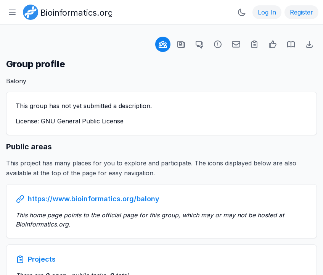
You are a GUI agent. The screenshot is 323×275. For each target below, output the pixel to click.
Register (301, 12)
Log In (267, 12)
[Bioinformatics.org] (66, 11)
